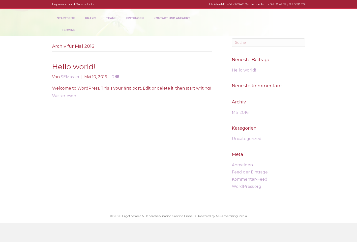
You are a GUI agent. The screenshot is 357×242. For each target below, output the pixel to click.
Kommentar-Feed (250, 179)
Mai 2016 (240, 112)
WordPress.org (246, 186)
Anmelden (242, 165)
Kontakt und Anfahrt (167, 27)
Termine (201, 27)
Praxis (85, 27)
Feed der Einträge (250, 172)
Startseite (61, 27)
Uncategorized (247, 138)
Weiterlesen (64, 96)
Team (105, 27)
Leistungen (129, 27)
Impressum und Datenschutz (73, 4)
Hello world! (73, 66)
